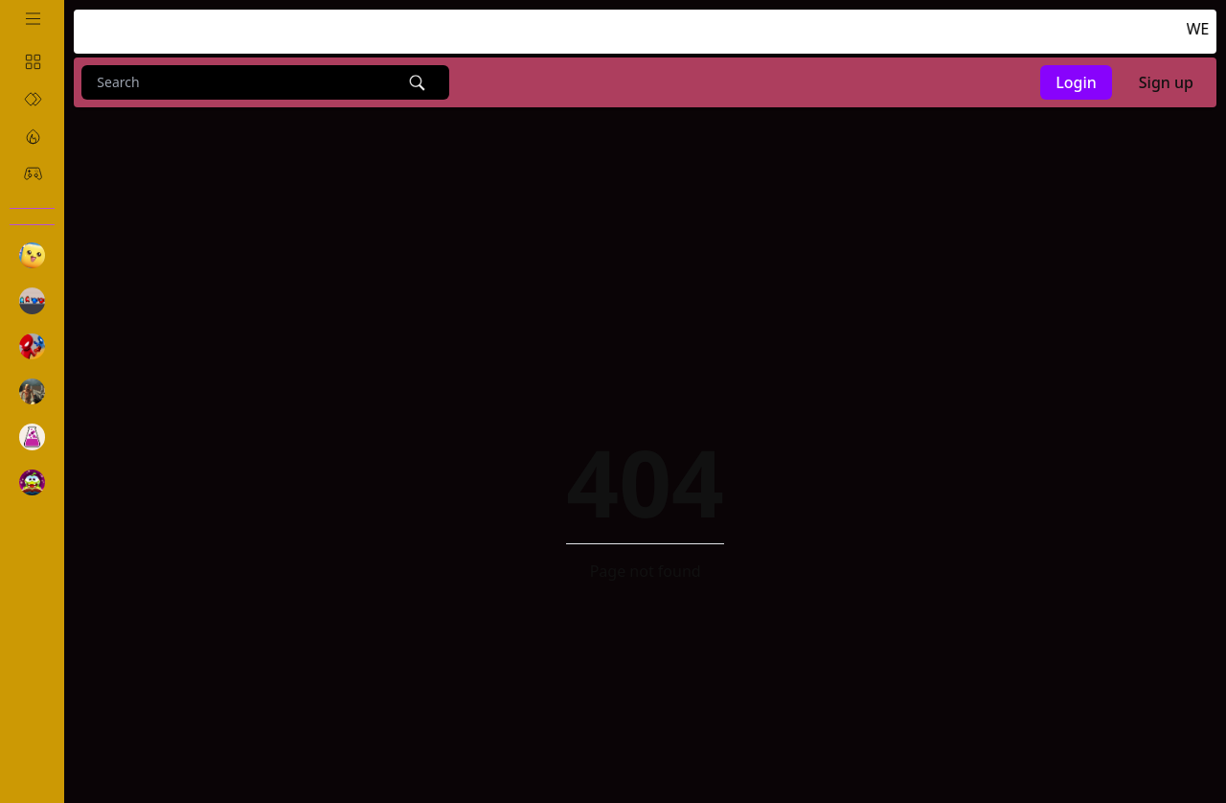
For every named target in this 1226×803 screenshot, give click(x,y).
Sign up (1166, 82)
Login (1076, 82)
